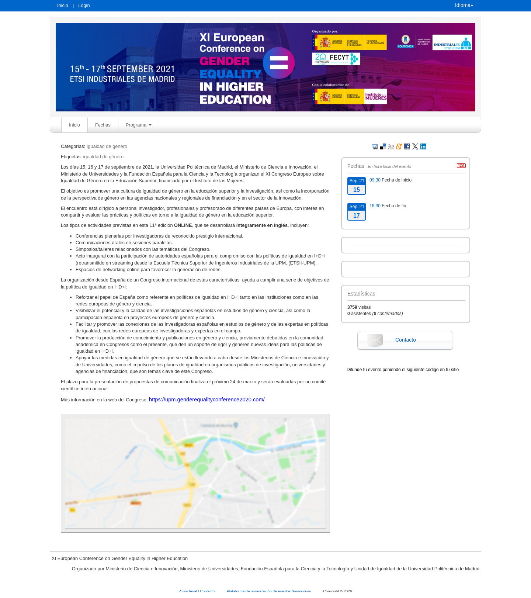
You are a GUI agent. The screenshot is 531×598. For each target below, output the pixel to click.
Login (84, 5)
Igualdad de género (107, 146)
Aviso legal (188, 592)
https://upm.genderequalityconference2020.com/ (207, 399)
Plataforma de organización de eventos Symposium (269, 592)
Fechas (103, 125)
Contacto (405, 340)
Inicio (62, 5)
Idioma (464, 5)
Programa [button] (139, 125)
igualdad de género (103, 156)
